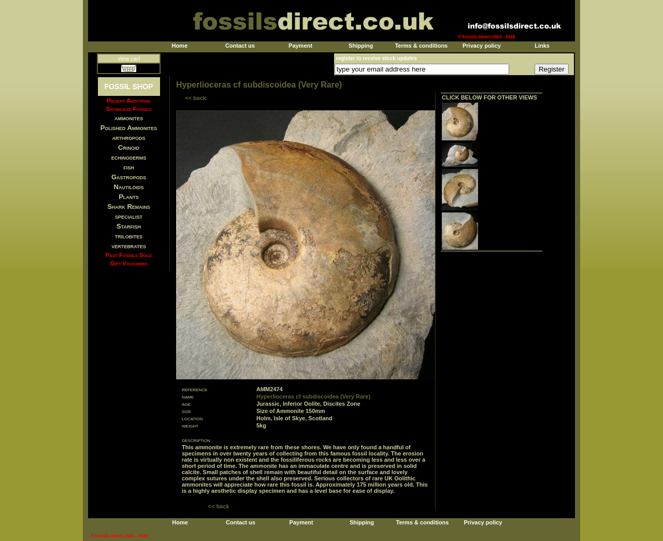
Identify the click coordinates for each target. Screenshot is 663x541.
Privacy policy (482, 45)
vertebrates (128, 246)
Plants (129, 197)
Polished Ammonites (128, 128)
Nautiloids (129, 187)
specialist (128, 216)
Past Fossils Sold (129, 255)
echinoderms (129, 157)
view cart (129, 58)
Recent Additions (129, 100)
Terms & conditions (421, 45)
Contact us (240, 45)
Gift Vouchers (128, 263)
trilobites (129, 236)
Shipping (361, 45)
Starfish (129, 226)
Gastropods (128, 177)
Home (179, 45)
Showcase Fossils (128, 109)
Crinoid (128, 147)
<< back (195, 98)
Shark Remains (128, 206)
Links (542, 45)
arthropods (128, 137)
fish (128, 167)
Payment (300, 45)
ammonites (128, 118)
